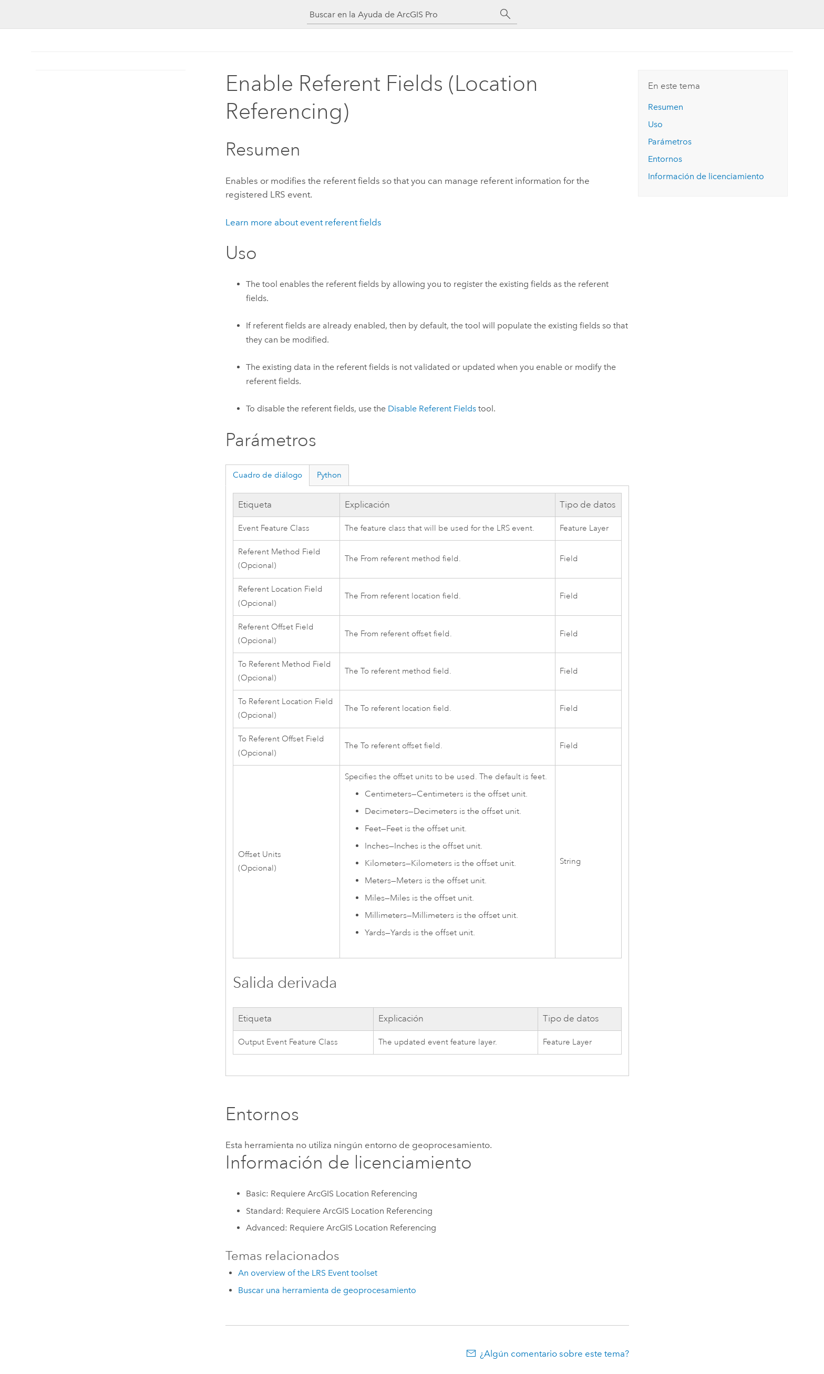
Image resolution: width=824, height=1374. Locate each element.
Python (329, 475)
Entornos (665, 159)
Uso (655, 124)
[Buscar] (505, 14)
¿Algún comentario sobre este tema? (554, 1353)
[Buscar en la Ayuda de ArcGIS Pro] (401, 14)
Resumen (665, 107)
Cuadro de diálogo (267, 475)
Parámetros (670, 142)
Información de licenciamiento (706, 176)
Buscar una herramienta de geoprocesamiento (327, 1290)
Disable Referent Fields (432, 409)
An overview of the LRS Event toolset (307, 1273)
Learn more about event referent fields (303, 222)
